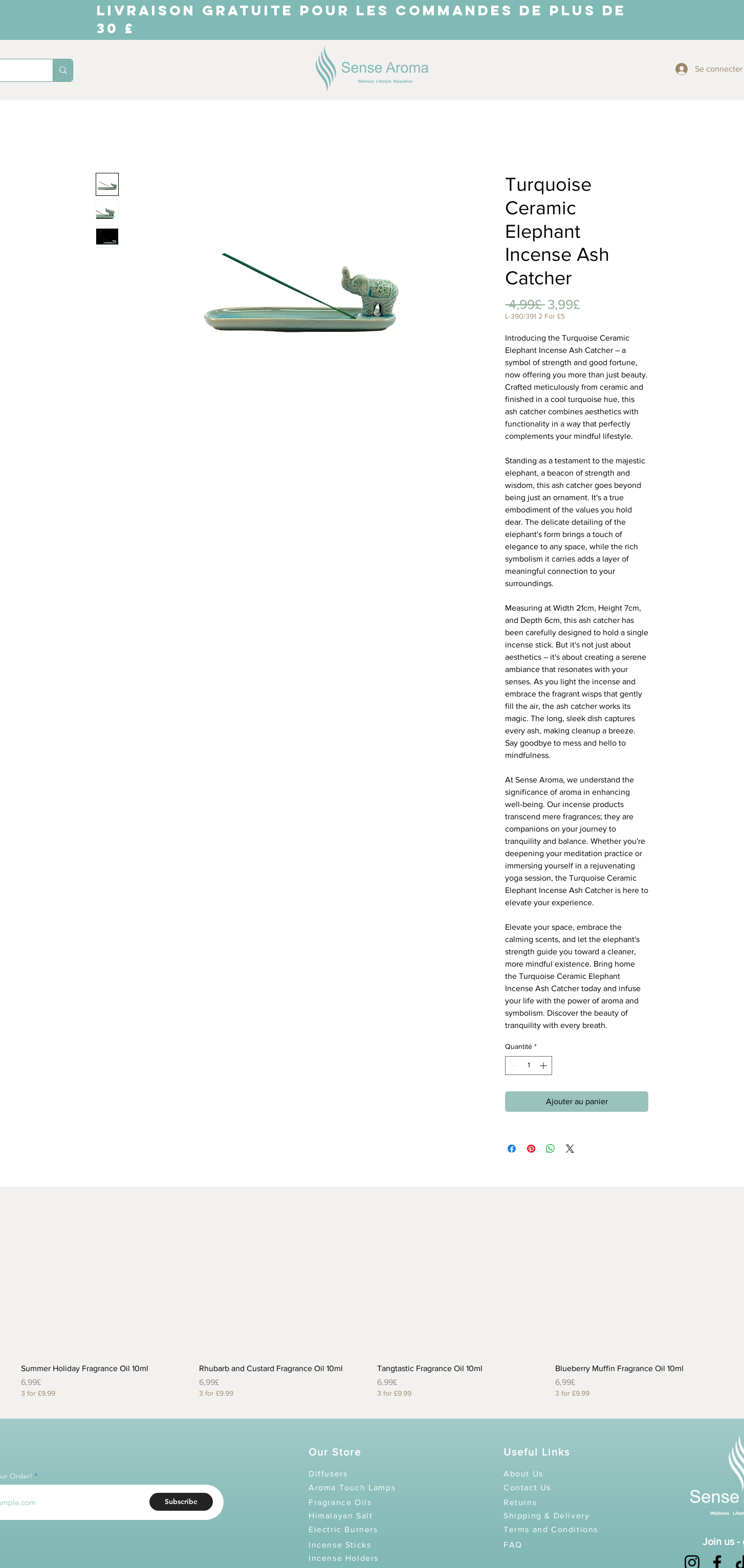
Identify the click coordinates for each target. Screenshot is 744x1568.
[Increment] (544, 1065)
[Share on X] (570, 1149)
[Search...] (63, 70)
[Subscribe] (181, 1502)
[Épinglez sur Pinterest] (531, 1149)
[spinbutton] (528, 1065)
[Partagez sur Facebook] (512, 1149)
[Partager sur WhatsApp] (550, 1149)
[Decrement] (513, 1065)
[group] (372, 1298)
